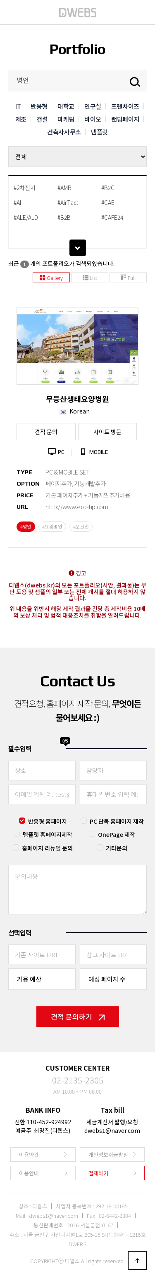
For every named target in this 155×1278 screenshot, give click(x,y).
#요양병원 (52, 526)
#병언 (25, 526)
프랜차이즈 (125, 106)
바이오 (92, 119)
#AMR (64, 187)
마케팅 (65, 119)
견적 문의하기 (78, 1016)
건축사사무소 (64, 131)
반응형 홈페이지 (47, 821)
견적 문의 (46, 432)
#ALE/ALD (26, 217)
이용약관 (29, 1154)
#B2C (107, 187)
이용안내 (29, 1173)
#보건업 (81, 526)
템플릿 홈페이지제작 (47, 834)
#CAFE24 (112, 217)
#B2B (64, 217)
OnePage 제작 (116, 834)
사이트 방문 (107, 432)
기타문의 (116, 848)
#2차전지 (25, 187)
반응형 (39, 106)
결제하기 (98, 1173)
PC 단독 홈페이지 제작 (117, 821)
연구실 (92, 106)
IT (18, 106)
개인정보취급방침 (108, 1154)
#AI (17, 202)
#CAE (107, 202)
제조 (20, 119)
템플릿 (99, 131)
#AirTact (67, 202)
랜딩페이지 (125, 119)
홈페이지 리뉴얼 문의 (47, 848)
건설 (42, 119)
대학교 (65, 106)
